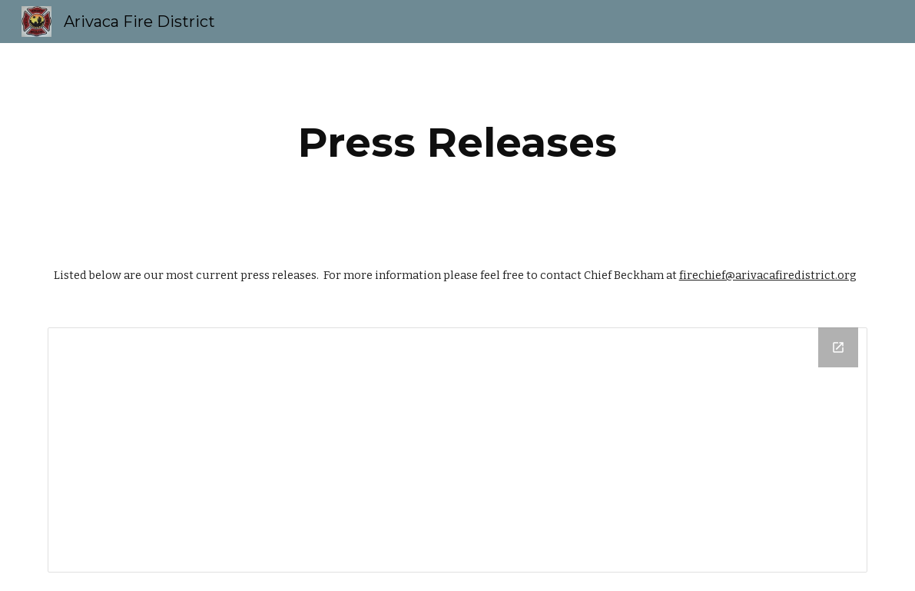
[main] (458, 143)
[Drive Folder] (458, 450)
